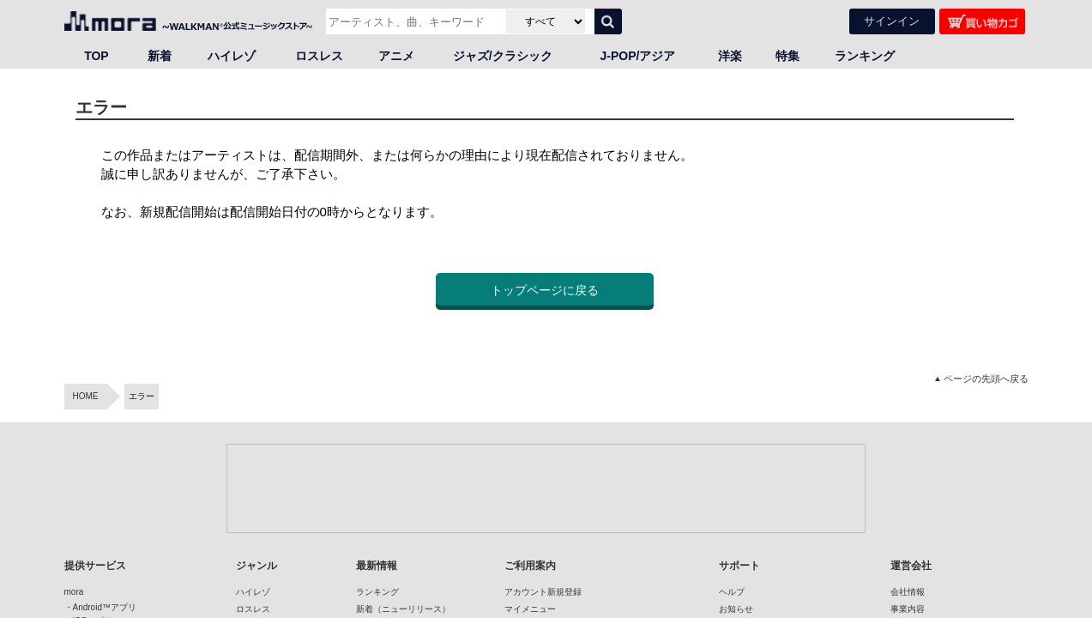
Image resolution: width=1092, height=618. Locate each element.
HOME (86, 396)
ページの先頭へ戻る (982, 379)
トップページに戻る (545, 290)
